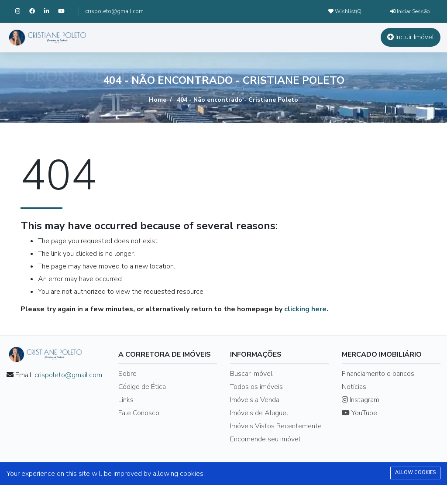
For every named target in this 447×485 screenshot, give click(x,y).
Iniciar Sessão (410, 11)
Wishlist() (344, 11)
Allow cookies (415, 472)
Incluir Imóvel (410, 37)
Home (157, 100)
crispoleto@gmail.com (114, 11)
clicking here (305, 309)
